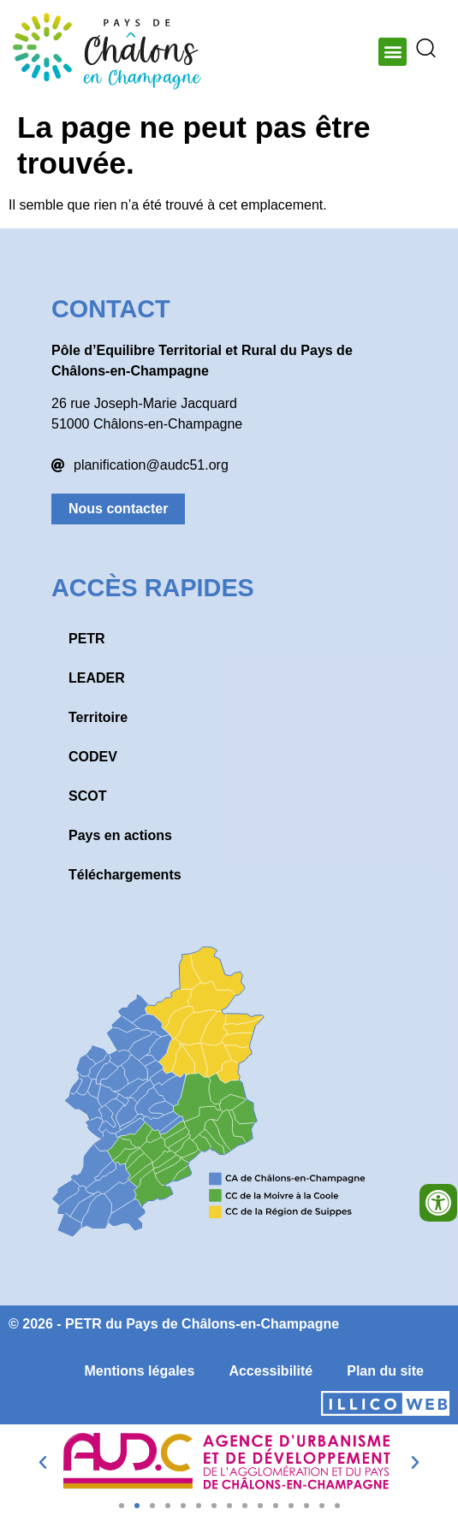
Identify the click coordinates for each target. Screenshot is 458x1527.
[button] (392, 52)
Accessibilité (270, 1371)
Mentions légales (139, 1371)
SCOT (87, 796)
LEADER (96, 678)
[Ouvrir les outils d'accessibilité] (438, 1203)
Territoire (98, 717)
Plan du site (385, 1371)
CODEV (92, 756)
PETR (86, 638)
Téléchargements (124, 874)
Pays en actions (120, 835)
